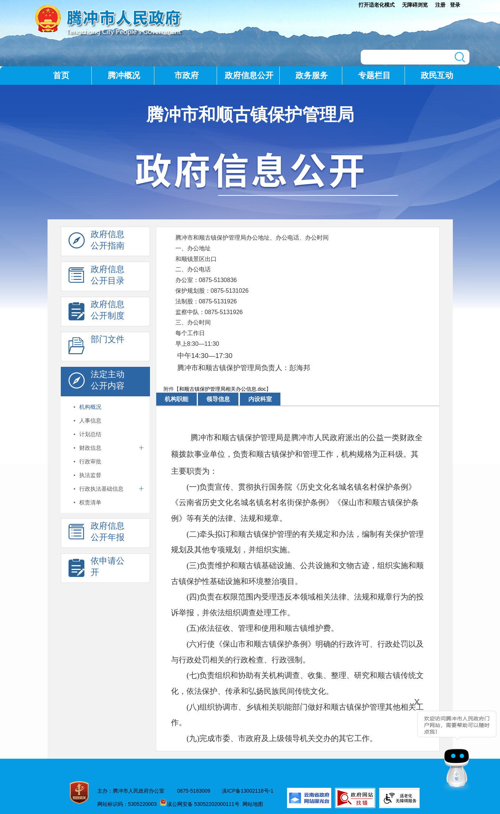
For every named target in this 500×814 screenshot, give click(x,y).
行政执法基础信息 (101, 489)
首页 (61, 75)
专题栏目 (374, 75)
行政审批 (90, 461)
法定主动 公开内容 (97, 381)
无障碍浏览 (415, 5)
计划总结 (90, 434)
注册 (440, 5)
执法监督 (90, 475)
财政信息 (90, 448)
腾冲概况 (124, 75)
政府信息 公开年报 (97, 533)
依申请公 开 (97, 568)
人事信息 (90, 420)
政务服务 (312, 75)
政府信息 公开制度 (97, 311)
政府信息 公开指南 (97, 241)
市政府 (186, 75)
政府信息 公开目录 (97, 276)
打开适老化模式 (377, 5)
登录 (455, 5)
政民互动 (437, 75)
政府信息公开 (249, 75)
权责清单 (90, 502)
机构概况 (90, 407)
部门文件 (97, 346)
